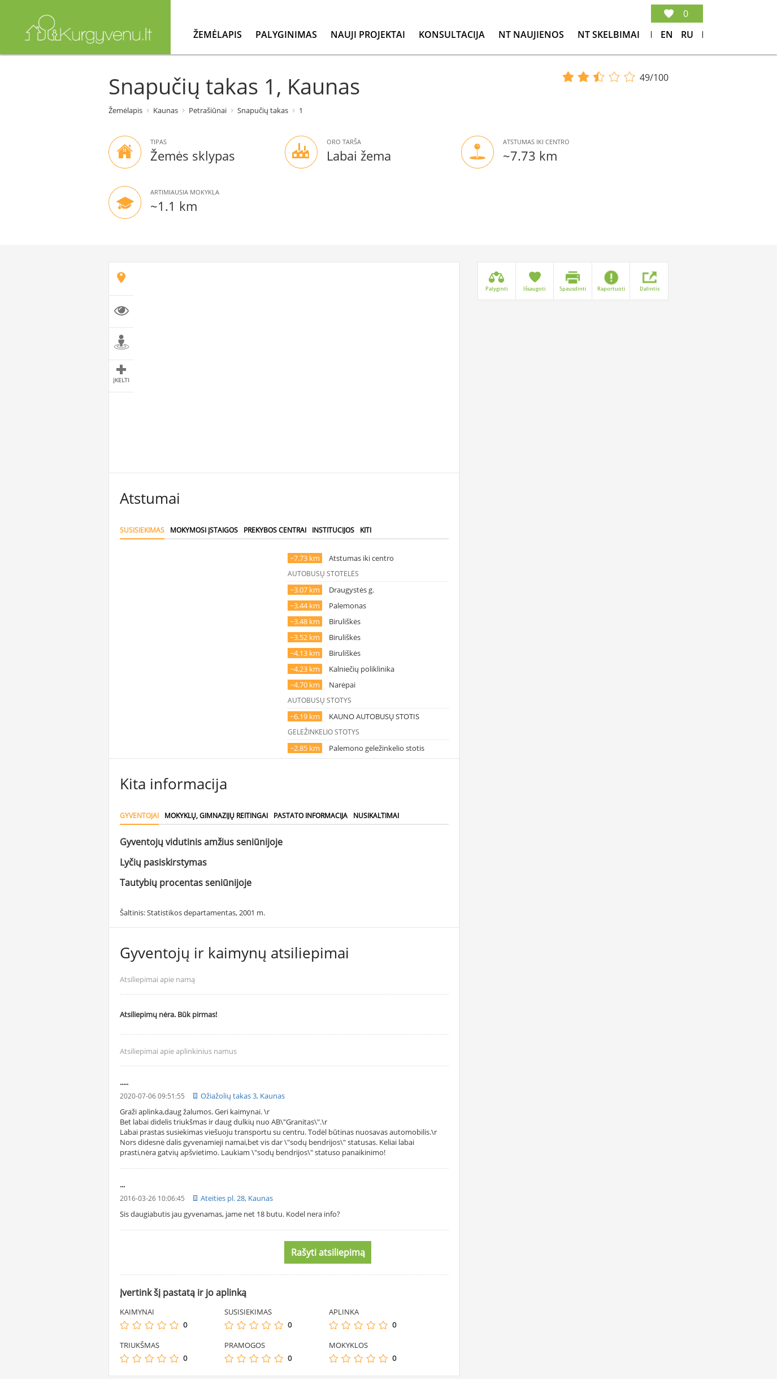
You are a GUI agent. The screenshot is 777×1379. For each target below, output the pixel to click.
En (667, 34)
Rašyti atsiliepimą (328, 1252)
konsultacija (453, 34)
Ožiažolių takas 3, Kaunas (243, 1096)
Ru (687, 34)
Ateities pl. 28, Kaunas (237, 1198)
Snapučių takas (262, 110)
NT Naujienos (532, 34)
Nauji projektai (369, 34)
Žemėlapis (218, 34)
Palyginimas (287, 34)
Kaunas (165, 110)
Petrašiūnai (208, 110)
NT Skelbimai (609, 34)
